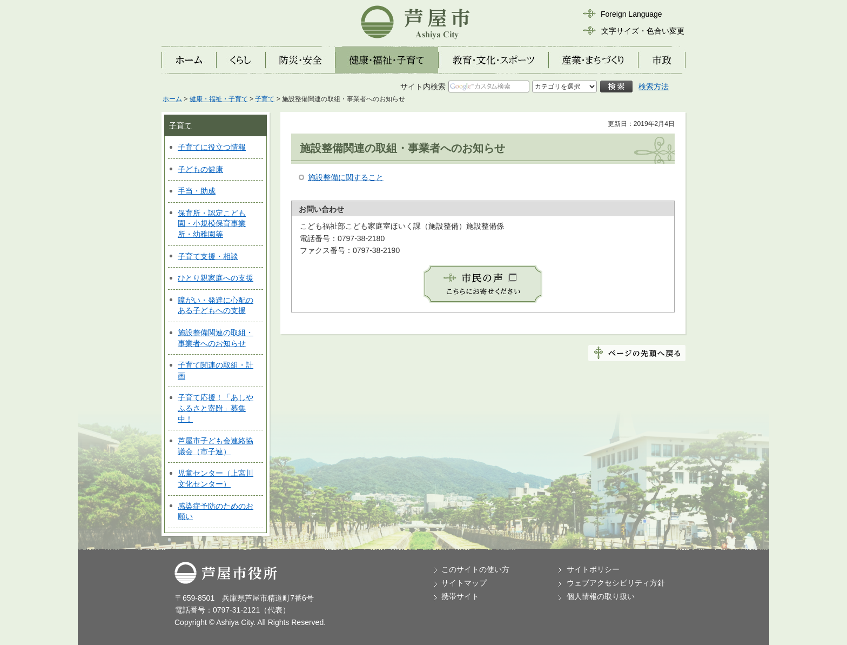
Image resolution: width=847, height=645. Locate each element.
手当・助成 (197, 191)
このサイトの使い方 (475, 569)
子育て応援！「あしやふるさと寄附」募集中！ (215, 408)
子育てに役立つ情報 (212, 147)
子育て (264, 99)
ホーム (172, 99)
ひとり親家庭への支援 (215, 278)
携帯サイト (460, 596)
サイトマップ (464, 582)
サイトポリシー (593, 569)
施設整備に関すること (346, 177)
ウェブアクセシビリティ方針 (616, 582)
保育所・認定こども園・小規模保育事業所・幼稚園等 (212, 223)
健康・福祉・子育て (219, 99)
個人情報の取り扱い (601, 596)
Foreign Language (631, 14)
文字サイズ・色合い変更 (642, 30)
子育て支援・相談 (208, 256)
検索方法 (653, 86)
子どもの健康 (200, 169)
